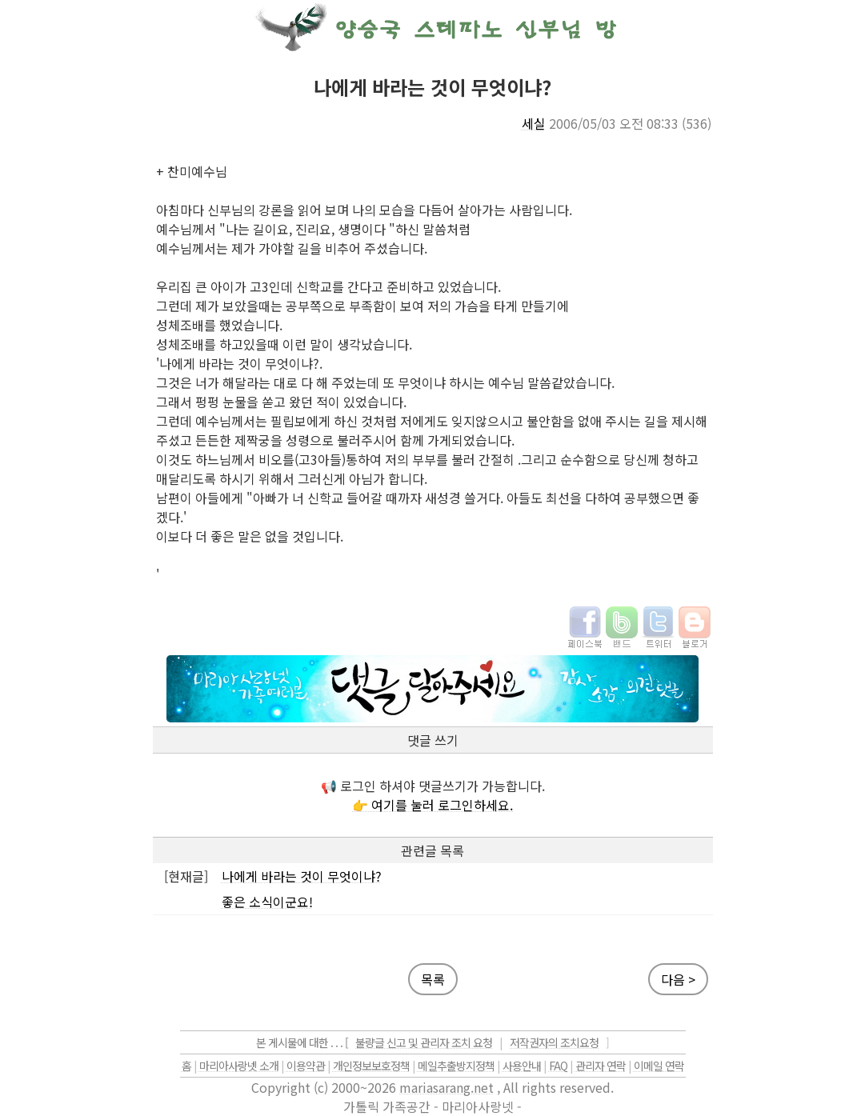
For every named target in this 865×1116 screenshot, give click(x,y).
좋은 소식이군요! (267, 901)
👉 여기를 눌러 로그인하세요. (432, 804)
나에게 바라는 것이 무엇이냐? (302, 876)
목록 (433, 979)
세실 (534, 123)
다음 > (678, 979)
